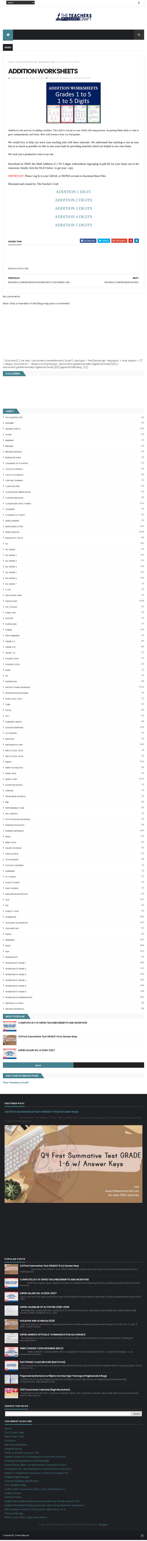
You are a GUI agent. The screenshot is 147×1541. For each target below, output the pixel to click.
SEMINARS (10, 872)
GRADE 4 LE (10, 648)
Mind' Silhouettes (14, 768)
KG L (7, 717)
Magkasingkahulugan (17, 1478)
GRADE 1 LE (10, 642)
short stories (12, 883)
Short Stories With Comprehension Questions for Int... (36, 1465)
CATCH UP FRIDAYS (14, 470)
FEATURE (9, 619)
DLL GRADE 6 (11, 579)
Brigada (9, 447)
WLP (7, 952)
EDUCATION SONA (13, 596)
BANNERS (9, 441)
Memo (8, 763)
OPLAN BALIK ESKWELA (15, 797)
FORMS (8, 631)
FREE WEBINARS (12, 636)
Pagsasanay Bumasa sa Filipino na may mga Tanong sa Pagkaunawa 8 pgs (63, 1377)
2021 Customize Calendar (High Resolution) (45, 1390)
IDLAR (7, 671)
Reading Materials (14, 831)
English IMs (11, 602)
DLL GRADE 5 (11, 573)
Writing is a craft (14, 1004)
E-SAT (8, 590)
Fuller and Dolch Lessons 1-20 (22, 1453)
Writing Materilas (14, 1009)
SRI (6, 906)
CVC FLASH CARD (14, 1433)
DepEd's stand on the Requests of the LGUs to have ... (36, 1457)
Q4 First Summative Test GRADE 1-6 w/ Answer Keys (47, 1037)
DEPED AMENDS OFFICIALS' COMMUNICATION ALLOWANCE (52, 1335)
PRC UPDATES (11, 814)
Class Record (12, 487)
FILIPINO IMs (11, 625)
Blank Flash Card (14, 1437)
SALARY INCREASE (13, 849)
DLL (6, 544)
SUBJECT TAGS (12, 912)
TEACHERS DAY (12, 929)
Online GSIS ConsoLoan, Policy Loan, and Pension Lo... (36, 1490)
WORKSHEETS (11, 958)
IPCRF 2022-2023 (13, 699)
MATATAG (9, 740)
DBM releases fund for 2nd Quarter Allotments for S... (36, 1510)
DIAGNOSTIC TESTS (14, 539)
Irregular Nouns (13, 1449)
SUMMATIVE (10, 918)
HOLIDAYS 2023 (12, 665)
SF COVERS (10, 877)
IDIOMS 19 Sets (13, 1498)
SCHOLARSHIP (11, 860)
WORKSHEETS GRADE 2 (15, 969)
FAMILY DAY (10, 613)
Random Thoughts (14, 826)
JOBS (7, 705)
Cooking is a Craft (15, 516)
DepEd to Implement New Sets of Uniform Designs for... (37, 1474)
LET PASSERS (11, 734)
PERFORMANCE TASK (14, 808)
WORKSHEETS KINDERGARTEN (18, 998)
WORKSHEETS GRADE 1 (15, 964)
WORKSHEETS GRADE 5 (15, 987)
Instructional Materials (26, 62)
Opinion (9, 791)
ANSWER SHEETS (13, 430)
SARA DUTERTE (12, 855)
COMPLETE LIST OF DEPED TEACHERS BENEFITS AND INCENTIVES (52, 1023)
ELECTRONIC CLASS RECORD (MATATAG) (43, 1363)
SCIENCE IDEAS (13, 1494)
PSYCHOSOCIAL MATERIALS (17, 820)
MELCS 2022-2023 (14, 751)
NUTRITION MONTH (14, 786)
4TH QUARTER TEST (14, 418)
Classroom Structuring (18, 504)
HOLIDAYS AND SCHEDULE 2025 (37, 1322)
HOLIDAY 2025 (12, 659)
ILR (6, 676)
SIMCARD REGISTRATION (16, 895)
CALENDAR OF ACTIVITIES (16, 464)
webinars (10, 941)
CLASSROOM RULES (14, 498)
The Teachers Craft (16, 1083)
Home (11, 62)
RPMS (8, 837)
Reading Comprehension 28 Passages (27, 1462)
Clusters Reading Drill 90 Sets (22, 1482)
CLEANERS (10, 510)
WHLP (8, 946)
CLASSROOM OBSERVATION (18, 493)
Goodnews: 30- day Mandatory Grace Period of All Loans (38, 1470)
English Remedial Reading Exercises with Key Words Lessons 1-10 (42, 1502)
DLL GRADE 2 (11, 556)
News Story (11, 780)
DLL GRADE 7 (10, 585)
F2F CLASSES (11, 607)
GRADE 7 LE (10, 653)
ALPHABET (9, 424)
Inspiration (11, 682)
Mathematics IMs (47, 62)
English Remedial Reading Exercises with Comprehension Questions (44, 1506)
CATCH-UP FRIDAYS (14, 475)
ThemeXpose (22, 1536)
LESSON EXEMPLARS (14, 728)
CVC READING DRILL (15, 1486)
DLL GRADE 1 (10, 550)
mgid (38, 1066)
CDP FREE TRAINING (14, 481)
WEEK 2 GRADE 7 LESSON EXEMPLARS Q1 (41, 1349)
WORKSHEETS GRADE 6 (15, 992)
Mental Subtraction (16, 1445)
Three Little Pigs (14, 1514)
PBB (6, 803)
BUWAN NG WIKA (13, 458)
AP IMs (8, 435)
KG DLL (8, 711)
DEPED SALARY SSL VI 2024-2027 (36, 1051)
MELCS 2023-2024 (14, 757)
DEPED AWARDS (12, 521)
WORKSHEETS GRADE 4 (15, 981)
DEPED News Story (14, 527)
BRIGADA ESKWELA (13, 452)
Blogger (103, 1525)
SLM (7, 900)
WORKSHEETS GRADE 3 (15, 975)
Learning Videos (13, 722)
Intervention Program (16, 694)
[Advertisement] (37, 270)
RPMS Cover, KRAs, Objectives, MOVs (26, 1518)
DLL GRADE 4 (11, 567)
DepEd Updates (12, 533)
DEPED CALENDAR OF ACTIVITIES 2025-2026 (44, 1308)
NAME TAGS (10, 774)
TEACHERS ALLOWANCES (16, 923)
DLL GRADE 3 (11, 562)
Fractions (10, 1441)
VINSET (8, 935)
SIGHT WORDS (12, 889)
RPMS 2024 (10, 843)
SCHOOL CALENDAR (14, 866)
